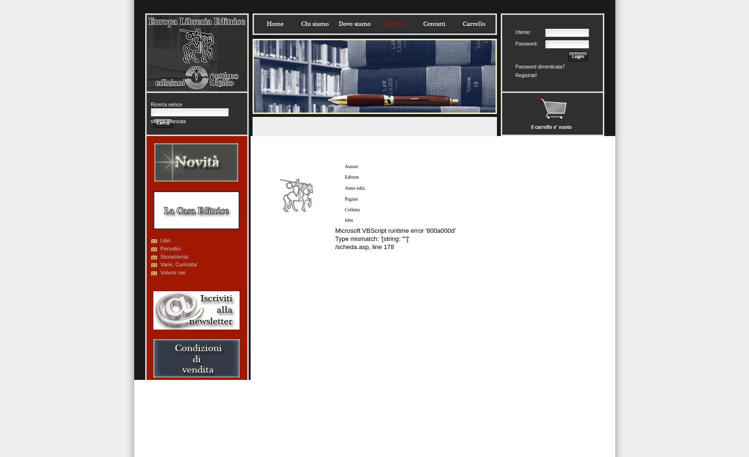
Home (275, 24)
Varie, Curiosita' (179, 264)
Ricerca (394, 24)
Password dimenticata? (540, 66)
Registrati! (526, 75)
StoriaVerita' (175, 257)
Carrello (474, 24)
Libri (166, 240)
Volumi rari (173, 272)
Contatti (434, 24)
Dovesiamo (354, 24)
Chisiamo (314, 24)
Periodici (171, 248)
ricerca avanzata (168, 121)
